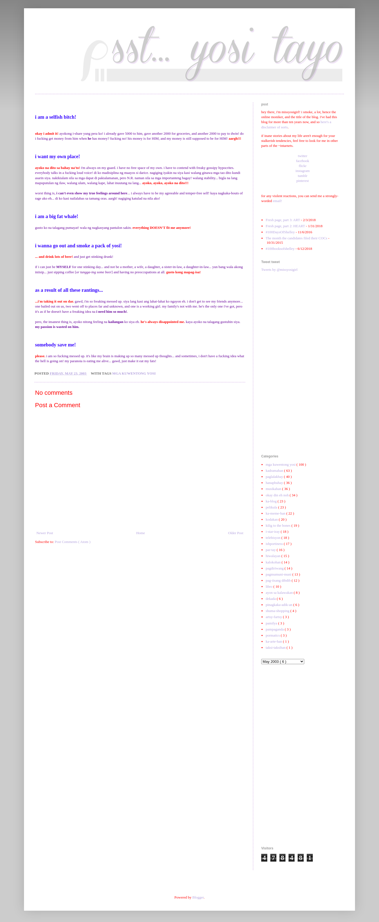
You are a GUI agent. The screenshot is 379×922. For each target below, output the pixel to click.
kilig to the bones (278, 525)
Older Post (235, 533)
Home (140, 533)
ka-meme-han (276, 513)
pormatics (273, 635)
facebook (302, 161)
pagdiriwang (275, 568)
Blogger (198, 897)
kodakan (272, 519)
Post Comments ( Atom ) (72, 542)
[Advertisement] (302, 363)
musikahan (274, 489)
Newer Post (44, 533)
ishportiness (275, 544)
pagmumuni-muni (279, 574)
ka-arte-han (274, 641)
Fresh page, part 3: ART (283, 220)
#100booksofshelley (280, 249)
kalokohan (273, 562)
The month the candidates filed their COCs (296, 238)
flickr (302, 166)
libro (269, 586)
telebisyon (273, 538)
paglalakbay (275, 477)
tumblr (303, 176)
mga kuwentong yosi (134, 373)
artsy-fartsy (274, 617)
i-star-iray (273, 531)
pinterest (303, 181)
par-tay (271, 550)
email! (277, 201)
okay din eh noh (278, 495)
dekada (271, 599)
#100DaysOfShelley (280, 232)
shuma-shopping (278, 611)
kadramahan (275, 470)
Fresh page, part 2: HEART (285, 226)
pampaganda (275, 629)
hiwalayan (273, 556)
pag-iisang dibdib (279, 580)
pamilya (272, 623)
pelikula (272, 507)
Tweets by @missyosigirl (279, 269)
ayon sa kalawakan (279, 592)
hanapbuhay (275, 483)
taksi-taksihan (276, 647)
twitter (302, 156)
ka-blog (271, 501)
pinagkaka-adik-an (279, 605)
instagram (302, 171)
